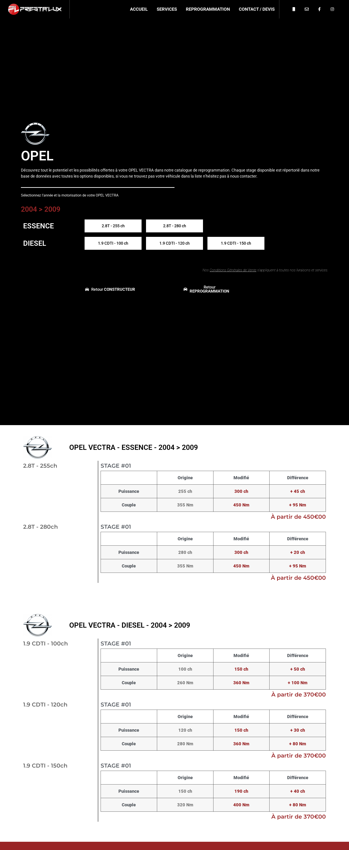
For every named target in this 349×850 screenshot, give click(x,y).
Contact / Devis (257, 9)
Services (167, 9)
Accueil (139, 9)
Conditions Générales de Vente (233, 270)
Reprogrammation (208, 9)
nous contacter (243, 176)
